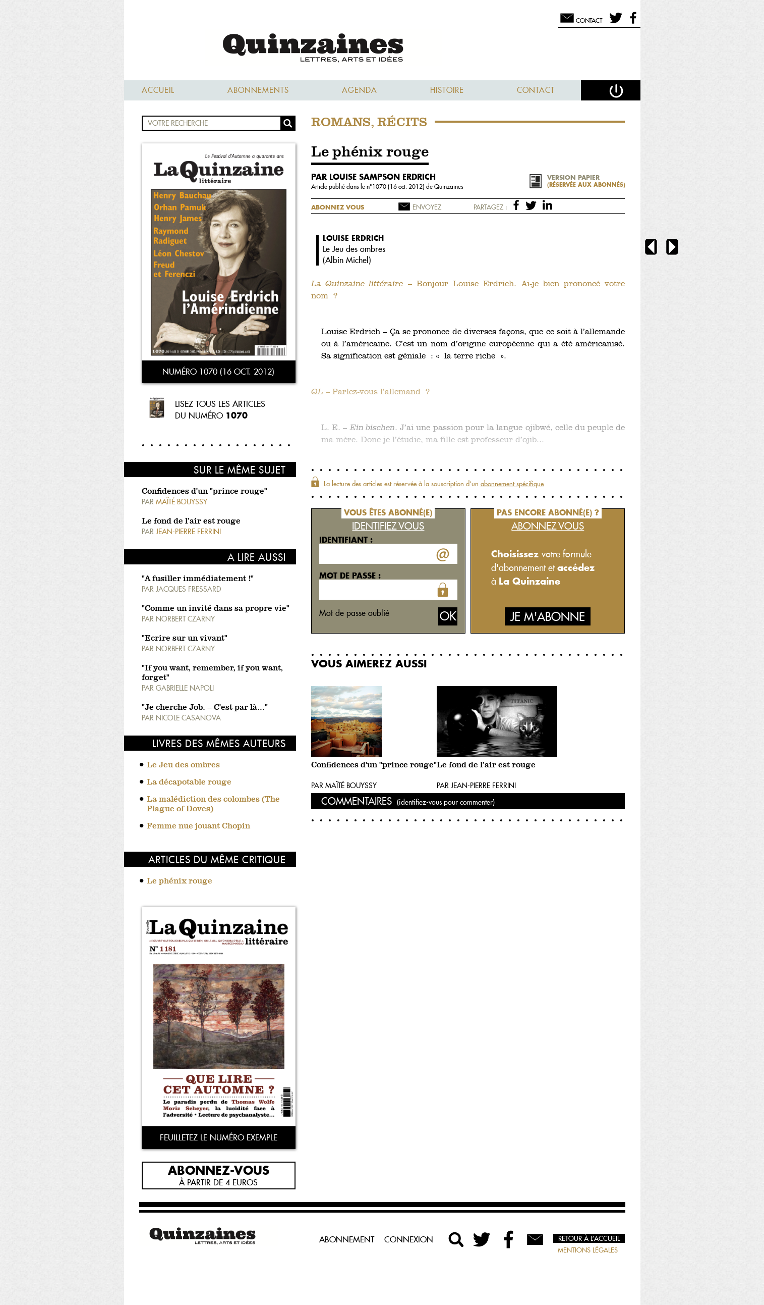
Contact (536, 90)
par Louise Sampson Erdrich (373, 177)
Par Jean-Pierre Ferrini (476, 785)
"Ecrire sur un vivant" (184, 639)
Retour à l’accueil (589, 1238)
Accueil (158, 90)
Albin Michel (347, 260)
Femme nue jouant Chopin (198, 826)
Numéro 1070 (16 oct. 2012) (218, 372)
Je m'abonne (547, 616)
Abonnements (258, 90)
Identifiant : (346, 540)
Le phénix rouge (179, 881)
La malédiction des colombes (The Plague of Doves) (213, 804)
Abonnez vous (337, 207)
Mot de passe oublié (354, 613)
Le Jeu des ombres (183, 765)
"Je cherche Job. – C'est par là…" (205, 708)
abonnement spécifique (512, 484)
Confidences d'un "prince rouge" (204, 492)
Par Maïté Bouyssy (344, 785)
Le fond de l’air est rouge (191, 521)
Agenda (359, 90)
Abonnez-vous (218, 1170)
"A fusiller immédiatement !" (198, 579)
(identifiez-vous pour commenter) (446, 802)
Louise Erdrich (353, 238)
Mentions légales (588, 1250)
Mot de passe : (350, 575)
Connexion (408, 1239)
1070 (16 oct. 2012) (399, 186)
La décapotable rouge (189, 782)
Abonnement (346, 1239)
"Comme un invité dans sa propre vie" (215, 609)
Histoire (447, 90)
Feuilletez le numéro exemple (218, 1137)
